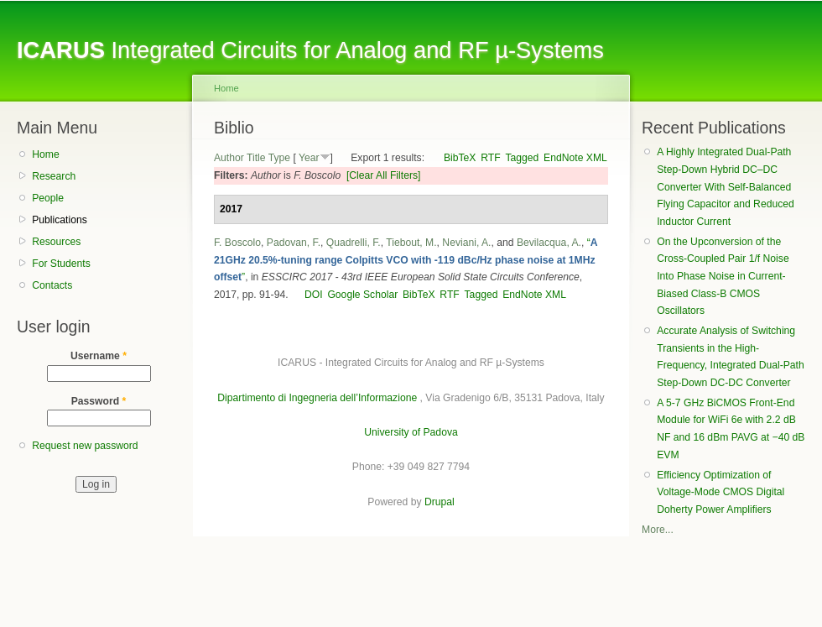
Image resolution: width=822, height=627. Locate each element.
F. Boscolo (237, 242)
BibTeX (460, 158)
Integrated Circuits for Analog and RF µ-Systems (310, 50)
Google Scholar (362, 294)
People (48, 198)
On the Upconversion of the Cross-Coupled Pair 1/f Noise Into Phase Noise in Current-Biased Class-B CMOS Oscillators (722, 276)
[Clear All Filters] (383, 175)
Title (256, 158)
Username (98, 356)
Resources (56, 242)
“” (405, 260)
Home (45, 154)
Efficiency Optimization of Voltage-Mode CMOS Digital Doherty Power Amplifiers (720, 492)
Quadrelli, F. (353, 242)
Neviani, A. (466, 242)
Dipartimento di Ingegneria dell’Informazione (317, 398)
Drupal (439, 502)
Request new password (85, 446)
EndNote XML (575, 158)
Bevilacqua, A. (549, 242)
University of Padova (410, 432)
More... (658, 530)
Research (53, 176)
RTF (490, 158)
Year (309, 158)
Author (229, 158)
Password (99, 401)
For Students (61, 263)
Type (279, 158)
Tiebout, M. (411, 242)
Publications (59, 220)
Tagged (521, 158)
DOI (313, 294)
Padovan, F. (293, 242)
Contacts (52, 285)
